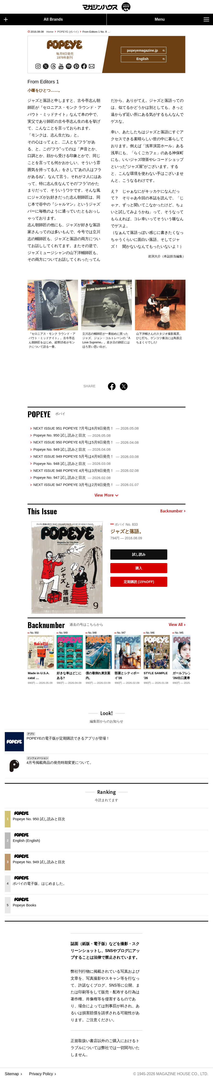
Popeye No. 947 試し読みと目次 (71, 478)
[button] (181, 658)
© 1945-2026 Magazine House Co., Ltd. (170, 1074)
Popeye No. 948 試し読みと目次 (71, 464)
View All (177, 625)
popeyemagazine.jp (145, 51)
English (150, 59)
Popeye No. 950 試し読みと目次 (71, 435)
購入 (138, 568)
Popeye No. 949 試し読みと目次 (71, 450)
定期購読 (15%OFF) (139, 582)
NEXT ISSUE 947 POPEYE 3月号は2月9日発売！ (86, 485)
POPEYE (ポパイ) (68, 31)
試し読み (139, 555)
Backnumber (172, 511)
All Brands (33, 19)
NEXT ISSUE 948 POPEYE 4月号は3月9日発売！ (86, 471)
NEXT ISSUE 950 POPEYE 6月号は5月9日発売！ (86, 443)
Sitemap (12, 1074)
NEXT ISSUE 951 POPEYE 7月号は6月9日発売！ (86, 428)
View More (106, 495)
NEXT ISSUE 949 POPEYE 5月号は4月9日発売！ (86, 457)
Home (49, 31)
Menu (182, 19)
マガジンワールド (106, 6)
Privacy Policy (41, 1074)
